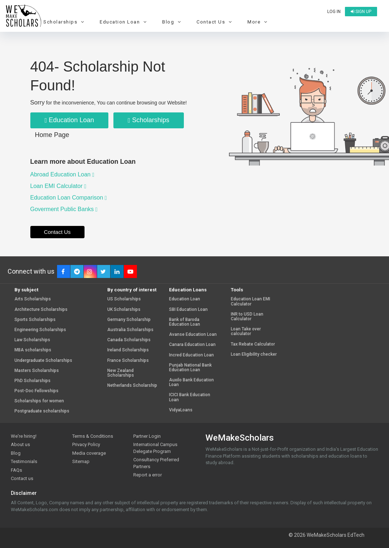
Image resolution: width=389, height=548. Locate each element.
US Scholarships (124, 299)
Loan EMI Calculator (58, 186)
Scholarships (64, 22)
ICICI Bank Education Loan (189, 397)
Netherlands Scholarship (132, 385)
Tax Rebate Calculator (253, 344)
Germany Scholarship (129, 319)
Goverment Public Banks (64, 209)
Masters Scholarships (36, 370)
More (258, 22)
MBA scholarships (32, 350)
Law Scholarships (32, 340)
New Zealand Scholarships (120, 373)
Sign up (361, 11)
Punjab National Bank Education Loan (190, 367)
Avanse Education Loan (193, 334)
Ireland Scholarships (128, 350)
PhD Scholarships (32, 380)
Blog (172, 22)
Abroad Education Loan (62, 174)
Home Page (52, 134)
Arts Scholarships (32, 299)
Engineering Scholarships (40, 329)
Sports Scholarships (35, 319)
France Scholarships (128, 360)
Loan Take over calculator (246, 331)
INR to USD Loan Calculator (247, 316)
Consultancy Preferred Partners (156, 463)
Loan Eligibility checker (254, 354)
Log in (334, 11)
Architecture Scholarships (41, 309)
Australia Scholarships (130, 329)
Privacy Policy (86, 444)
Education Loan (124, 22)
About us (20, 444)
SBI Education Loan (188, 309)
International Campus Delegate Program (155, 448)
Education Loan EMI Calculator (250, 301)
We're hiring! (23, 436)
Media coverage (89, 453)
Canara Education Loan (192, 344)
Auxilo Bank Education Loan (191, 382)
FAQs (16, 470)
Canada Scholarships (129, 340)
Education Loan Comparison (68, 197)
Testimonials (24, 461)
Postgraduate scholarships (41, 411)
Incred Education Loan (191, 355)
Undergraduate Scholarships (43, 360)
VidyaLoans (181, 410)
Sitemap (81, 461)
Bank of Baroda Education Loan (184, 322)
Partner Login (147, 436)
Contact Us (215, 22)
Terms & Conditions (92, 436)
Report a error (147, 475)
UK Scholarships (124, 309)
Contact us (22, 478)
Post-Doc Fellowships (36, 391)
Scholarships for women (39, 401)
